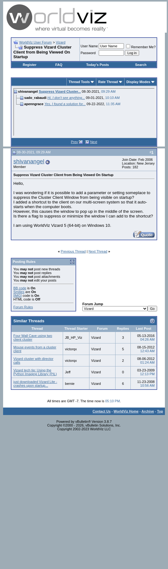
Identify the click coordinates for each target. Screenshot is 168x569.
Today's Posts (97, 65)
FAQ (58, 65)
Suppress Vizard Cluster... (60, 91)
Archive (148, 411)
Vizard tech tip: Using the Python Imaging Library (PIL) (35, 372)
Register (29, 65)
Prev (74, 142)
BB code (19, 288)
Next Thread (98, 251)
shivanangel (28, 161)
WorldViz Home (126, 411)
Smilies (18, 292)
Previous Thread (73, 251)
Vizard (61, 42)
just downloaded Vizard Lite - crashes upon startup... (35, 383)
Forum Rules (23, 307)
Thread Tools (79, 82)
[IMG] (17, 295)
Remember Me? (141, 47)
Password (88, 53)
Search (141, 65)
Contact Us (102, 411)
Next (93, 142)
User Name (89, 46)
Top (160, 411)
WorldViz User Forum (35, 42)
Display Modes (138, 82)
